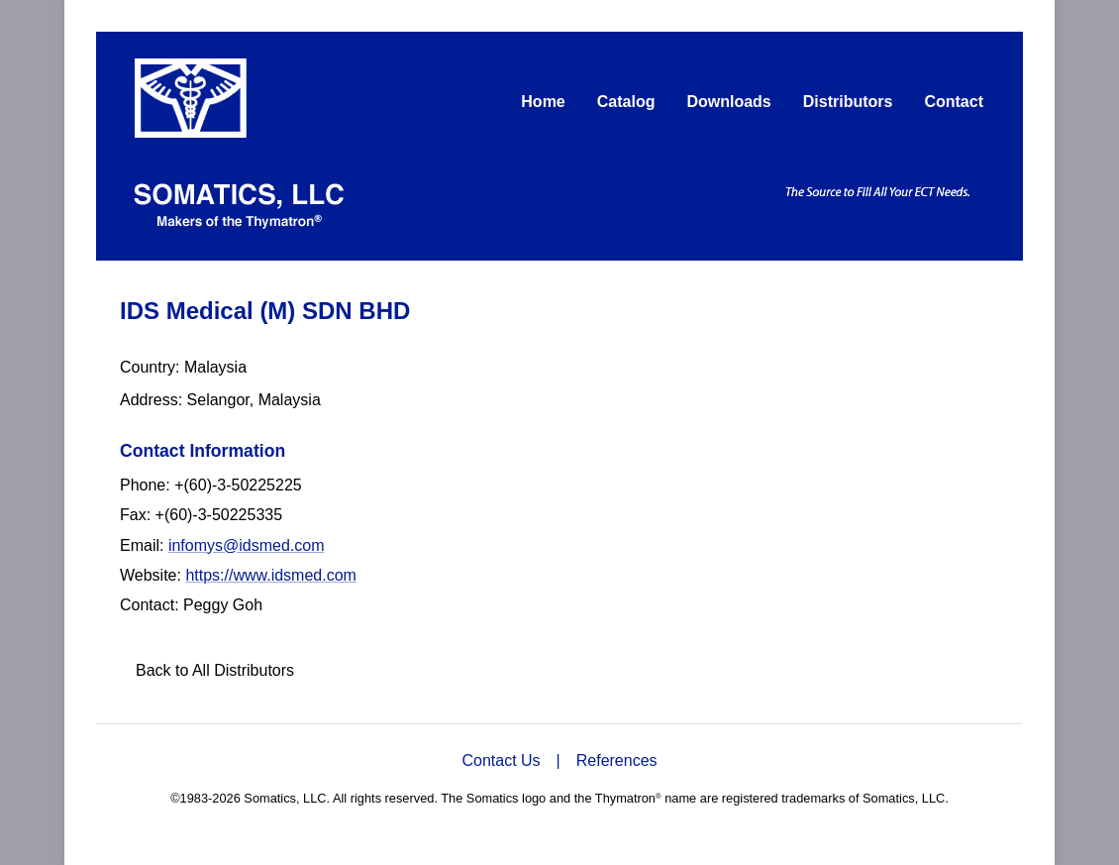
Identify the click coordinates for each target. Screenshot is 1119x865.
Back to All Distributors (215, 670)
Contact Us (500, 760)
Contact (953, 101)
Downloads (728, 101)
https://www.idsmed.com (270, 575)
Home (542, 101)
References (617, 760)
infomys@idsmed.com (246, 545)
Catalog (626, 101)
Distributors (848, 101)
